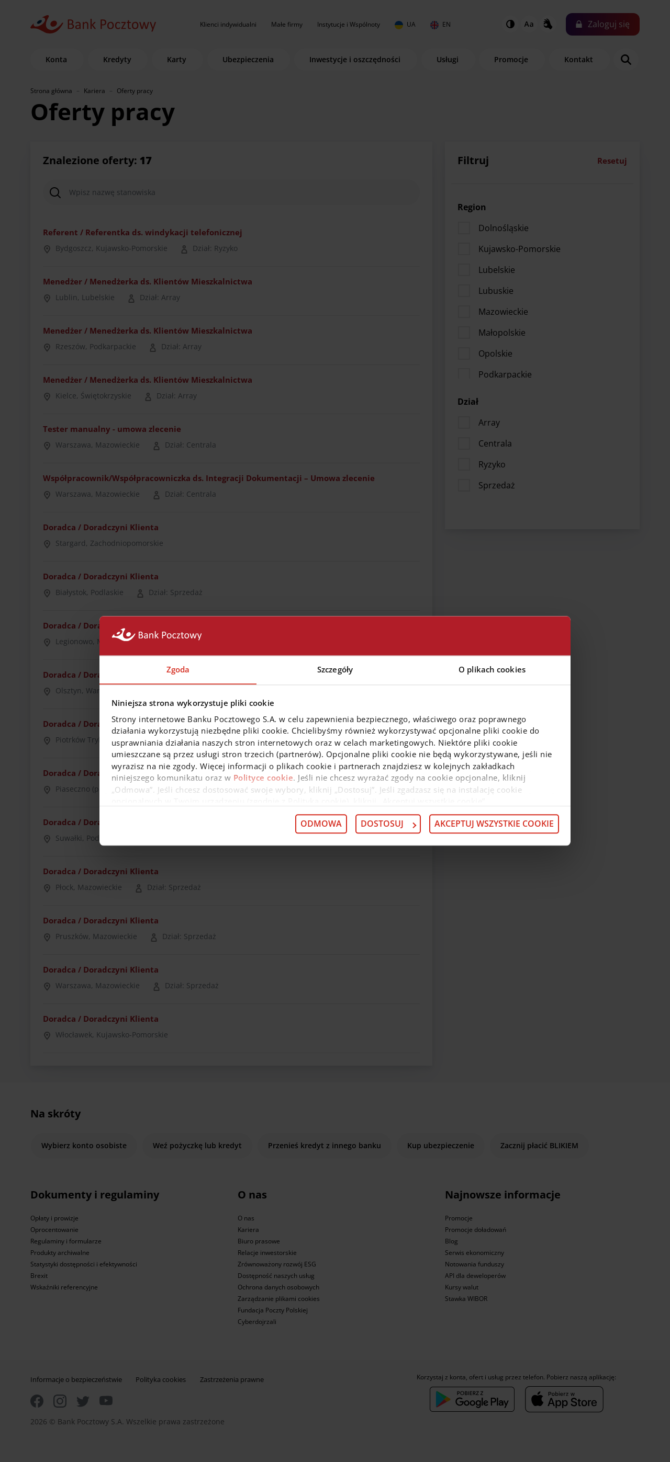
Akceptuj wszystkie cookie (494, 824)
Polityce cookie (263, 778)
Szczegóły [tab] (335, 669)
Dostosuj (388, 824)
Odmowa (321, 824)
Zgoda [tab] (178, 669)
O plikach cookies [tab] (492, 669)
